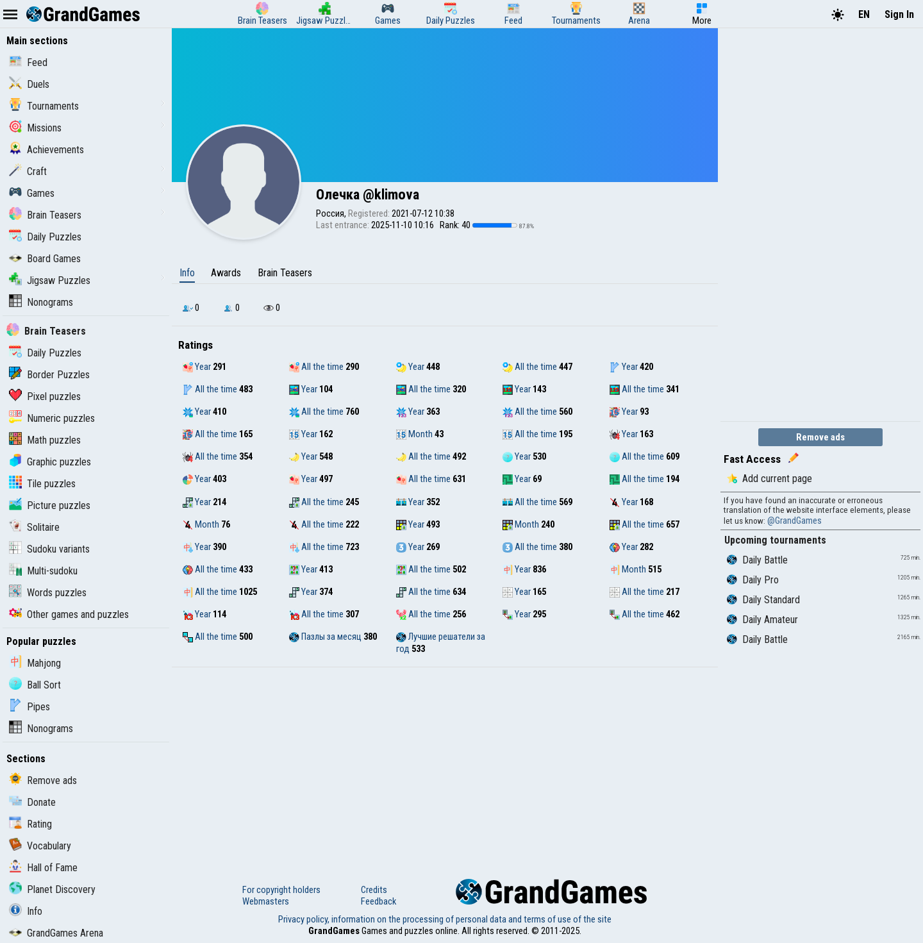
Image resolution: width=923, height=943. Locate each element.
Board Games (45, 259)
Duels (29, 84)
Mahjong (35, 663)
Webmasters (265, 901)
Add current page (769, 478)
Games (31, 193)
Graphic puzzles (50, 462)
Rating (30, 824)
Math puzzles (45, 440)
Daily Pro (753, 580)
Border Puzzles (49, 375)
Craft (28, 171)
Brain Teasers (45, 215)
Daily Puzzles (45, 237)
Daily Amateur (762, 619)
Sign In (899, 14)
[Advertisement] (445, 763)
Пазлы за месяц (325, 636)
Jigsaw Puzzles (49, 280)
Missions (35, 128)
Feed (28, 62)
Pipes (29, 707)
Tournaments (44, 106)
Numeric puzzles (52, 418)
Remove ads (43, 780)
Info (25, 911)
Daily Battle (757, 560)
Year (197, 366)
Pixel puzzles (45, 396)
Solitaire (34, 527)
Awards (226, 273)
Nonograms (41, 302)
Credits (374, 890)
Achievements (46, 150)
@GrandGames (794, 520)
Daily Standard (763, 600)
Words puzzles (48, 593)
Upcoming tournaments (775, 540)
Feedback (378, 901)
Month (414, 434)
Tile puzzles (42, 484)
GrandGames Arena (56, 933)
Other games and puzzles (69, 614)
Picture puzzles (49, 505)
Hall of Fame (43, 868)
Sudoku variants (49, 549)
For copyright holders (281, 890)
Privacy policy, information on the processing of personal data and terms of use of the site (444, 919)
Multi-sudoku (43, 571)
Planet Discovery (52, 889)
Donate (32, 802)
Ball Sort (35, 685)
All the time (316, 366)
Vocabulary (40, 846)
